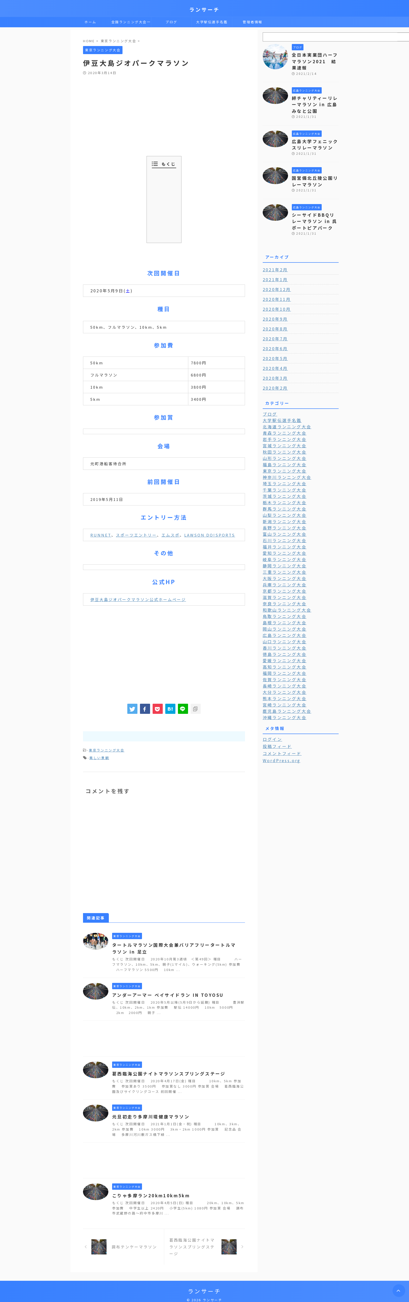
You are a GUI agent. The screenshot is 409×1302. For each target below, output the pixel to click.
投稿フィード (275, 718)
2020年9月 (274, 303)
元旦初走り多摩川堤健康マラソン (148, 1115)
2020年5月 (274, 343)
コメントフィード (280, 725)
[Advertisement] (164, 113)
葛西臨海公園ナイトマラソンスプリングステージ (165, 1072)
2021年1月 (274, 264)
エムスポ (170, 535)
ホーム (90, 21)
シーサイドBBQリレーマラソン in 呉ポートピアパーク (315, 207)
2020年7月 (274, 323)
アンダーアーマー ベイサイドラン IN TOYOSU (164, 993)
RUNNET (100, 535)
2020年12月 (275, 274)
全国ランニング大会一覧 (131, 23)
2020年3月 (274, 363)
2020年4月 (274, 353)
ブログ (171, 21)
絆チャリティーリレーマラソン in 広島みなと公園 (315, 95)
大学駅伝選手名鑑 (212, 21)
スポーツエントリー (136, 535)
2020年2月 (274, 373)
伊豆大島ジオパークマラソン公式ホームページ (138, 599)
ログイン (271, 711)
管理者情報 (252, 21)
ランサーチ (204, 9)
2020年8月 (274, 313)
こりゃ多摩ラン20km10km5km (149, 1194)
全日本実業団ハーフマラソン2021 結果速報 (315, 57)
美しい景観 (99, 756)
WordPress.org (280, 732)
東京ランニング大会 (106, 749)
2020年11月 (275, 284)
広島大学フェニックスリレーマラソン (313, 133)
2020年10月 (275, 294)
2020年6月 (274, 333)
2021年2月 (274, 254)
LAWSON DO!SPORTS (209, 535)
